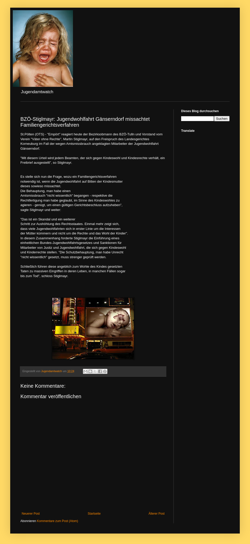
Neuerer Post (31, 513)
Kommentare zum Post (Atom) (57, 521)
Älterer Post (156, 513)
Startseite (94, 513)
